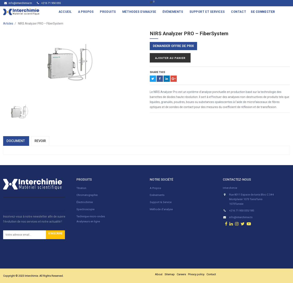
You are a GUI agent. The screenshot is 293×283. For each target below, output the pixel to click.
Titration (81, 188)
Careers (181, 274)
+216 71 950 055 (49, 3)
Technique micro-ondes (90, 216)
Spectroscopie (85, 209)
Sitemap (170, 274)
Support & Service (161, 202)
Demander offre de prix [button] (173, 46)
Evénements (157, 195)
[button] (55, 234)
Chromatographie (87, 195)
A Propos (156, 188)
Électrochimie (84, 202)
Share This (157, 72)
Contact (211, 274)
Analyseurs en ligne (88, 221)
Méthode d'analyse (161, 209)
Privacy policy (196, 274)
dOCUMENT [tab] (16, 141)
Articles (8, 23)
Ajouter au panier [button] (170, 58)
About (159, 274)
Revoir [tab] (40, 141)
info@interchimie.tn (18, 3)
